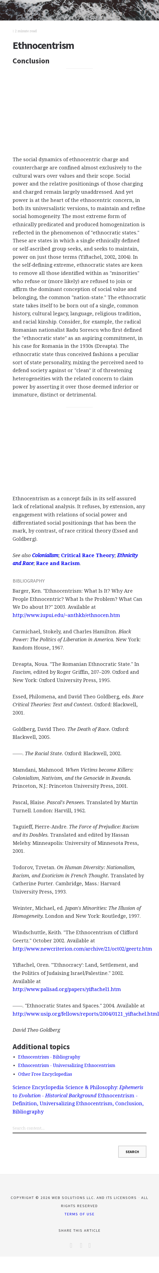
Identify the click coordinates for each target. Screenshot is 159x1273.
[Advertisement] (79, 110)
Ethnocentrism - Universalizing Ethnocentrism (66, 1065)
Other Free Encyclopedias (45, 1074)
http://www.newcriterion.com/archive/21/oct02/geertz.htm (82, 949)
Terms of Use (80, 1214)
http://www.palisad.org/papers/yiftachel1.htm (67, 989)
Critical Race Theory (87, 555)
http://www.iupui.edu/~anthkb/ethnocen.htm (66, 615)
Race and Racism (58, 563)
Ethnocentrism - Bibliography (49, 1057)
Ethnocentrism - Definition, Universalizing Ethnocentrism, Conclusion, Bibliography (78, 1104)
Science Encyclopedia (38, 1087)
